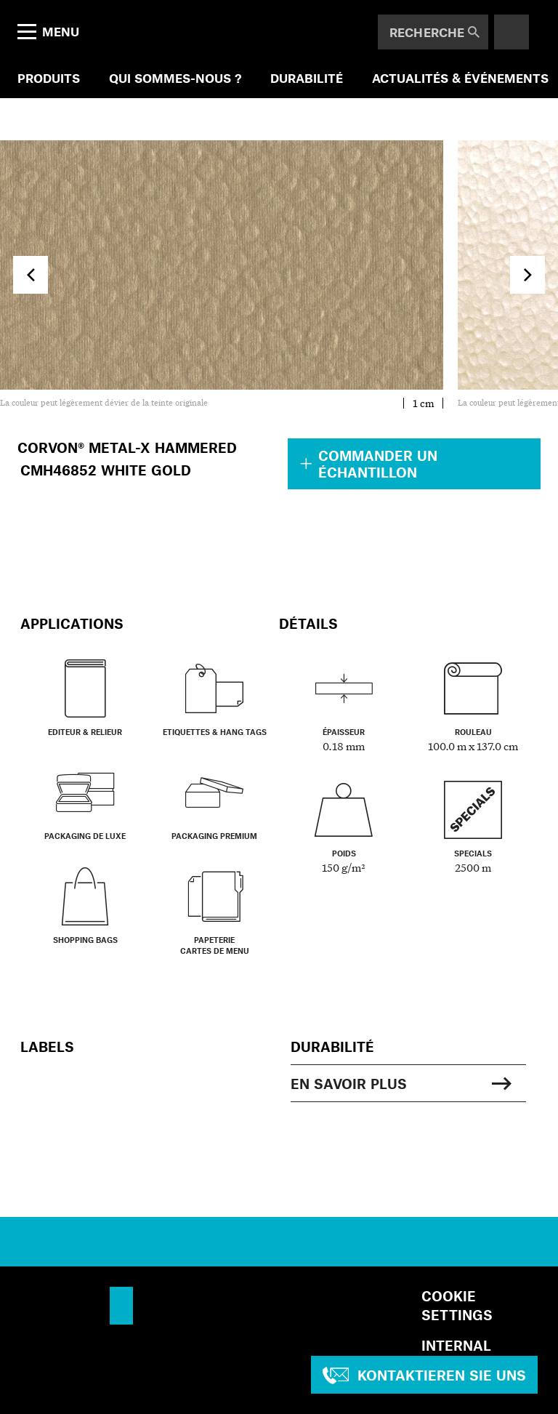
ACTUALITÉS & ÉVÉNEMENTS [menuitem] (460, 78)
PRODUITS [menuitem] (48, 78)
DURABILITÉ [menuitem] (306, 78)
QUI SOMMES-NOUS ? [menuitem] (175, 78)
